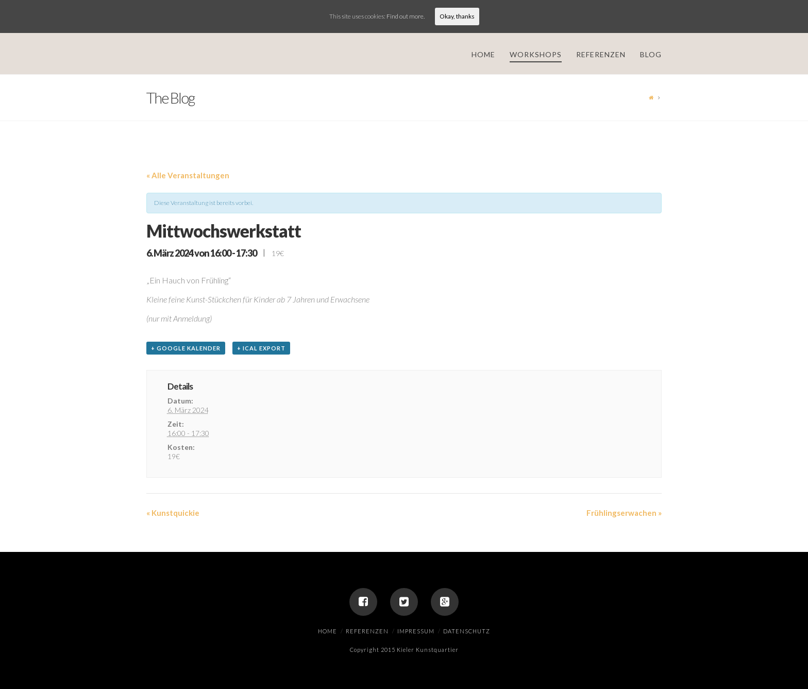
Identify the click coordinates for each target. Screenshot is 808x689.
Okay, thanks (457, 16)
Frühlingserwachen (624, 512)
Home (327, 631)
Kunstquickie (172, 512)
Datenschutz (466, 631)
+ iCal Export (261, 348)
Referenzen (367, 631)
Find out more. (405, 16)
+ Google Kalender (186, 348)
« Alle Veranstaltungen (187, 175)
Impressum (415, 631)
